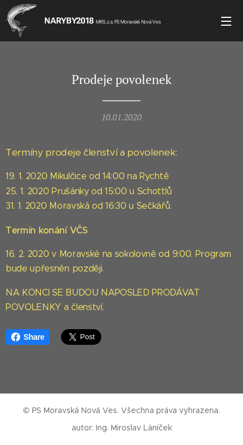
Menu (226, 21)
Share (27, 336)
